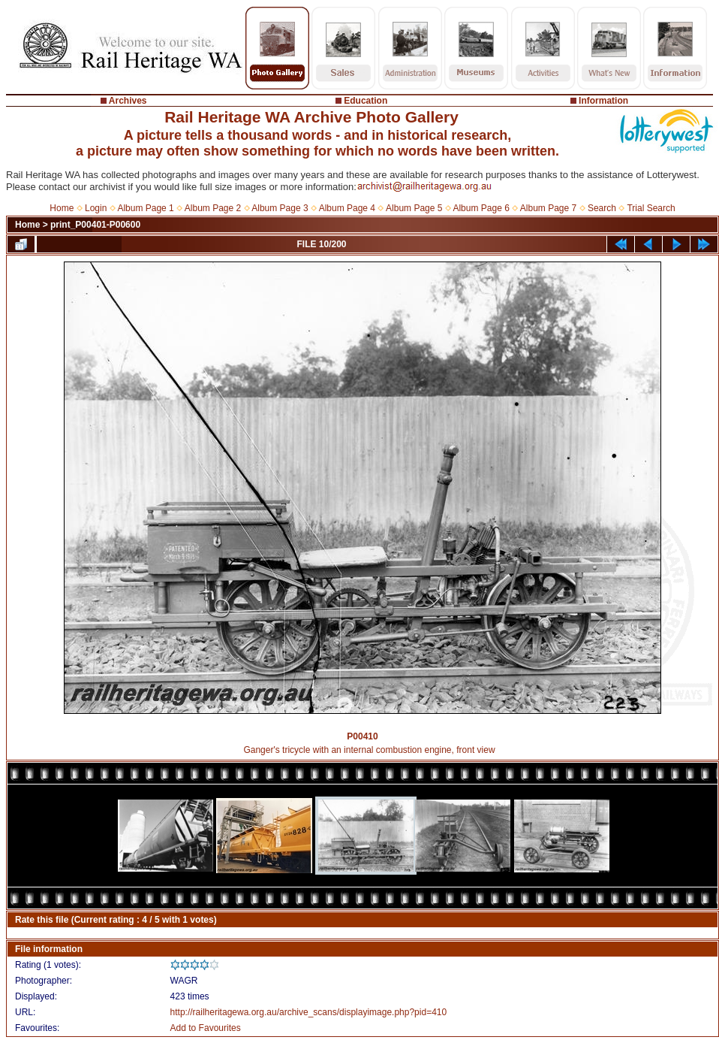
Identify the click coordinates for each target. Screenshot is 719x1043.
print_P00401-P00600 (95, 224)
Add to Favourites (205, 1028)
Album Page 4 (347, 208)
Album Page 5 (414, 208)
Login (96, 208)
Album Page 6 (481, 208)
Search (602, 208)
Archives (128, 100)
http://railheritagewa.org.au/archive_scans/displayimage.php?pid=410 (308, 1012)
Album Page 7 (548, 208)
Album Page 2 (213, 208)
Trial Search (651, 208)
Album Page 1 (145, 208)
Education (365, 100)
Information (603, 100)
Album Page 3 (279, 208)
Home (62, 208)
